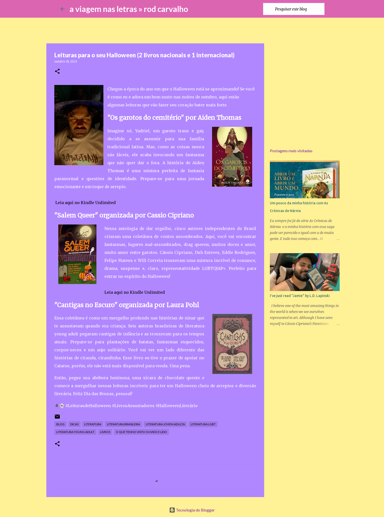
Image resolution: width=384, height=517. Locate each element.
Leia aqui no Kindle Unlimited (85, 202)
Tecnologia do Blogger (192, 510)
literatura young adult (75, 432)
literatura (92, 424)
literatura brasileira (123, 424)
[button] (57, 71)
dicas (74, 424)
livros (105, 432)
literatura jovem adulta (165, 424)
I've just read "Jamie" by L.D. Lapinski (300, 296)
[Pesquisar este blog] (298, 9)
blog (60, 424)
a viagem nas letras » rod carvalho (129, 9)
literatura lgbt (203, 424)
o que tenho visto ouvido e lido (141, 432)
